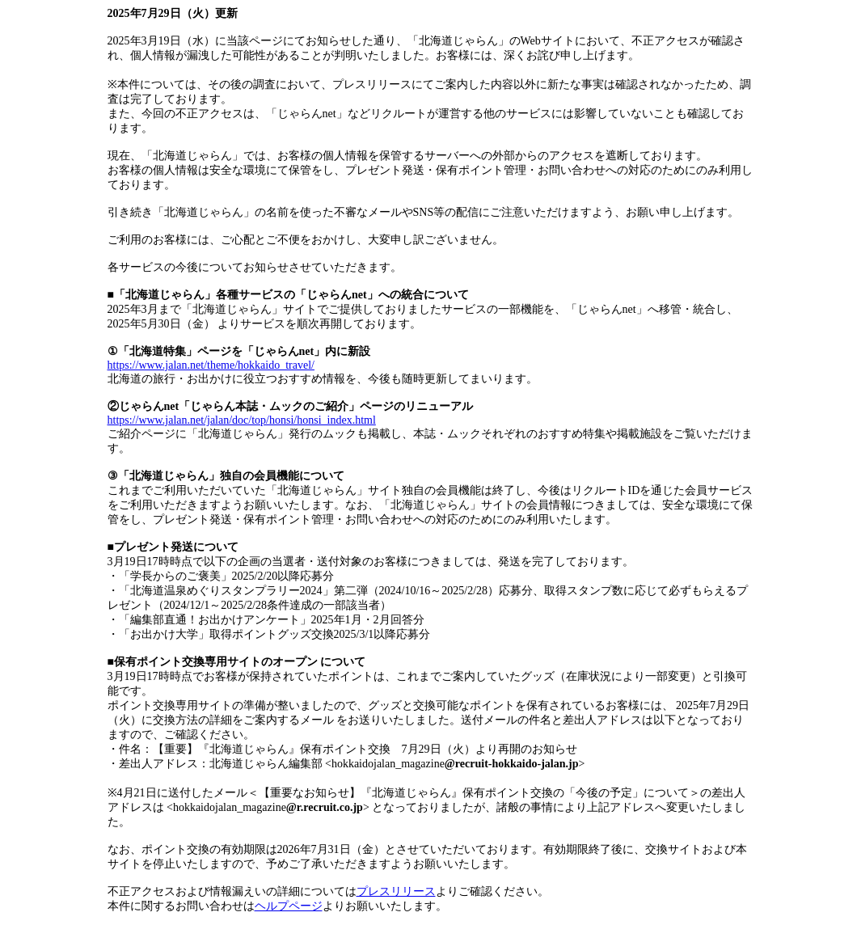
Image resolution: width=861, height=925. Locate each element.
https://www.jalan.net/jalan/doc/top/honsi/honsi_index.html (242, 420)
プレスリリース (396, 891)
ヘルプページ (289, 906)
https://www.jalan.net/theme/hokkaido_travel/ (211, 365)
